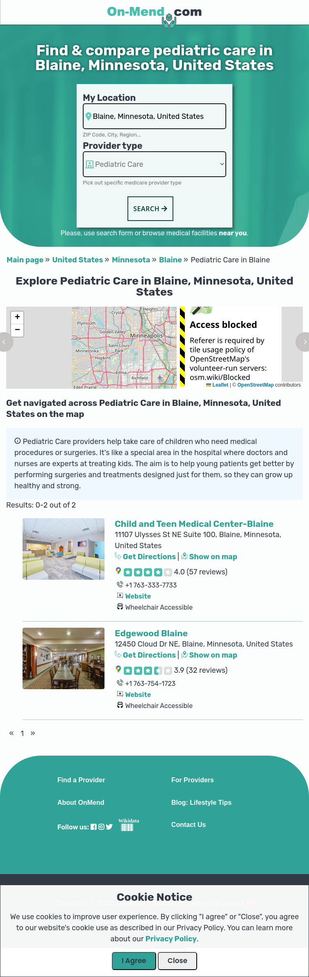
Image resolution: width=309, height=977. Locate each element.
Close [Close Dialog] (177, 961)
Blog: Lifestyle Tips (201, 802)
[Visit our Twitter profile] (109, 827)
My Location (109, 98)
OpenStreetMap (255, 385)
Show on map (209, 556)
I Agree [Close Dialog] (134, 961)
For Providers (192, 780)
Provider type (113, 146)
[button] (17, 318)
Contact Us (188, 825)
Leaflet (217, 385)
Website (138, 596)
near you (233, 233)
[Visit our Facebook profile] (93, 827)
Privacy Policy (171, 938)
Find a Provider (81, 780)
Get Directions (146, 556)
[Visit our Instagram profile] (101, 827)
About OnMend (81, 802)
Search (150, 208)
